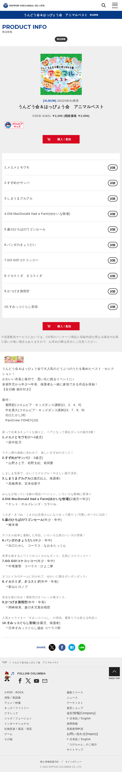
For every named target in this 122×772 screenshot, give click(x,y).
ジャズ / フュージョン (18, 718)
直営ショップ (75, 708)
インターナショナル (16, 723)
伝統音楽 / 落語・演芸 (18, 728)
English (86, 718)
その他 (8, 739)
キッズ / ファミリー (16, 708)
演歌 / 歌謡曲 (12, 697)
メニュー (115, 6)
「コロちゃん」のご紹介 (82, 744)
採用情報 (72, 723)
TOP (4, 662)
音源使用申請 (75, 728)
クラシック (11, 713)
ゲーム (8, 734)
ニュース (72, 697)
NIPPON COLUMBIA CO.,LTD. (24, 5)
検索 (103, 6)
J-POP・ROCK (14, 692)
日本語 (74, 718)
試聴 (112, 167)
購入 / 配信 (64, 139)
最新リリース (75, 692)
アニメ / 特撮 (12, 702)
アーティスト (75, 702)
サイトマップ (75, 749)
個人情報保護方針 (49, 762)
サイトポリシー (73, 762)
